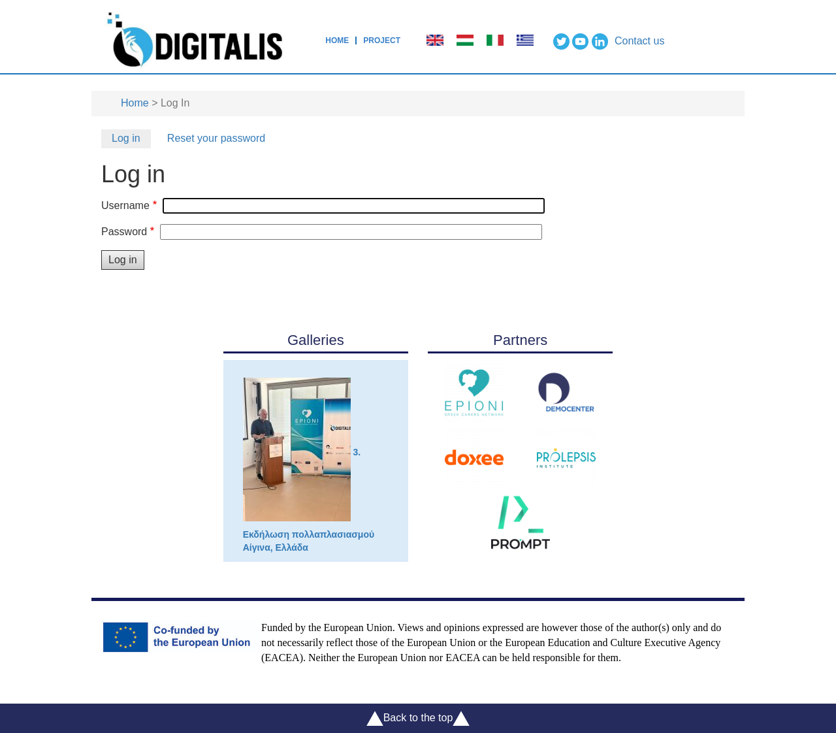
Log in (126, 138)
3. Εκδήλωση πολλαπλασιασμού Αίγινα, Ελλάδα (308, 465)
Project (381, 40)
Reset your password (216, 138)
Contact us (639, 40)
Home (337, 40)
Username (125, 205)
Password (124, 231)
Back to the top (418, 718)
